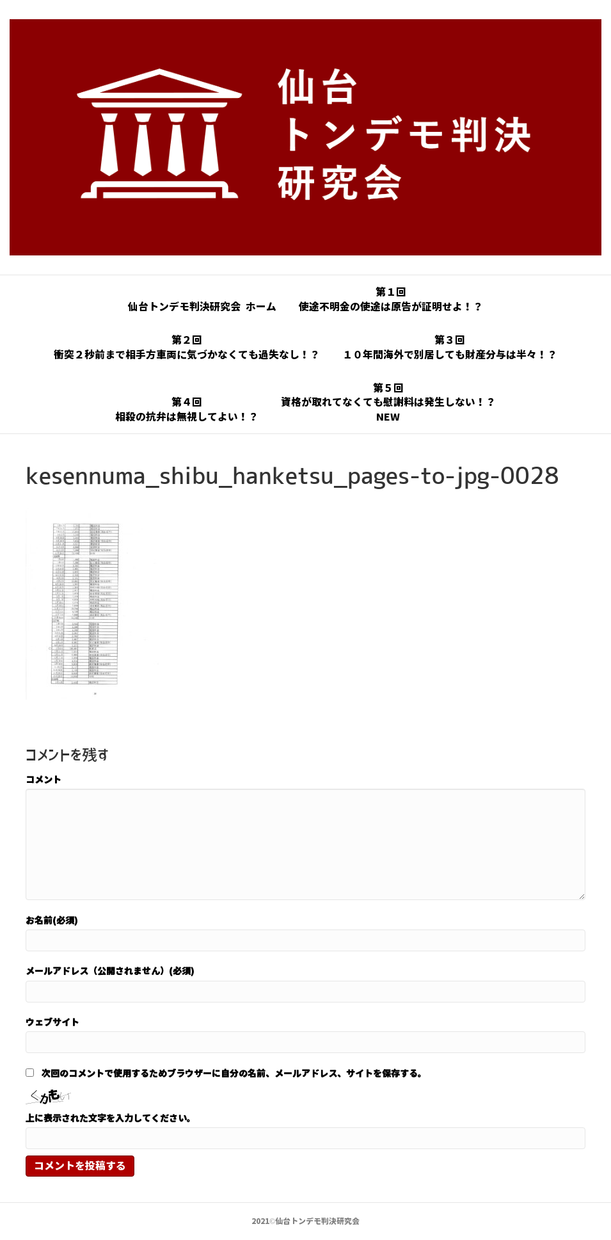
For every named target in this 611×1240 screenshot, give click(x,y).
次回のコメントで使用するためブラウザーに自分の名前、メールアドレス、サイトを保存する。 (234, 1072)
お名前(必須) (52, 919)
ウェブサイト (52, 1021)
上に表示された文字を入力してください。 (111, 1117)
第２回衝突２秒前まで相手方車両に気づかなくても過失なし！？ (187, 347)
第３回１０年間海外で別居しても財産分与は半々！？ (449, 347)
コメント (43, 779)
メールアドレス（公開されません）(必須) (110, 970)
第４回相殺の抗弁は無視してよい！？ (186, 409)
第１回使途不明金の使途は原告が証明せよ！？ (391, 299)
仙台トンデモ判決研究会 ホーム (202, 307)
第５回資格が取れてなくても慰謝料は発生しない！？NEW (388, 402)
